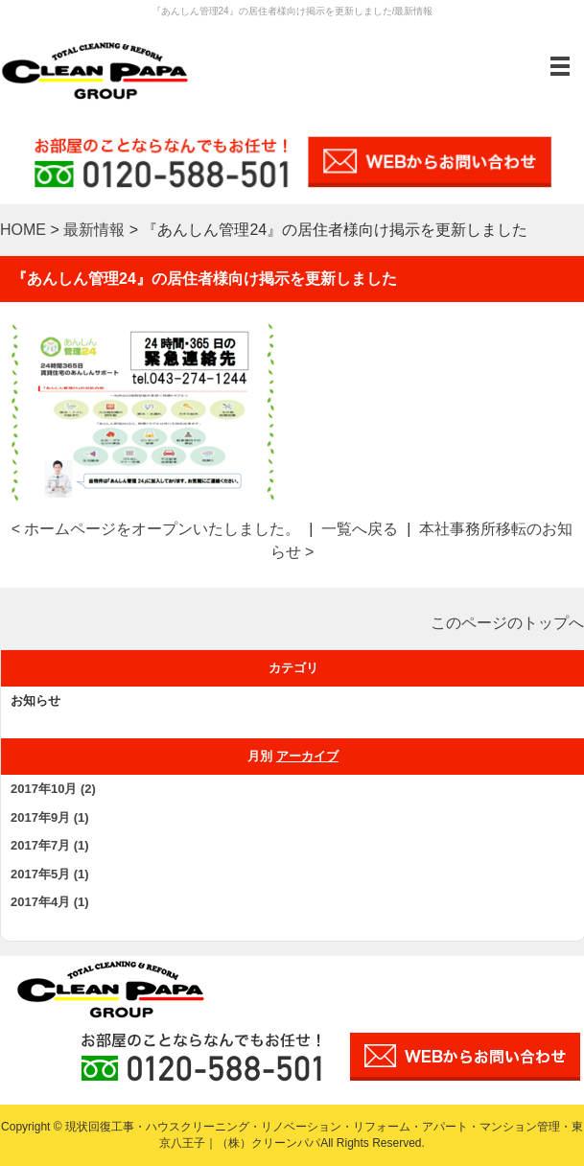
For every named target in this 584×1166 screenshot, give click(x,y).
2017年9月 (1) (50, 817)
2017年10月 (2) (53, 788)
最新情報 (94, 230)
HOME (23, 230)
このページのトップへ (507, 623)
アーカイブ (307, 756)
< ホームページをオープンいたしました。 (156, 529)
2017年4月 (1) (50, 902)
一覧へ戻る (359, 529)
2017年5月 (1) (50, 874)
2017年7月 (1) (50, 845)
